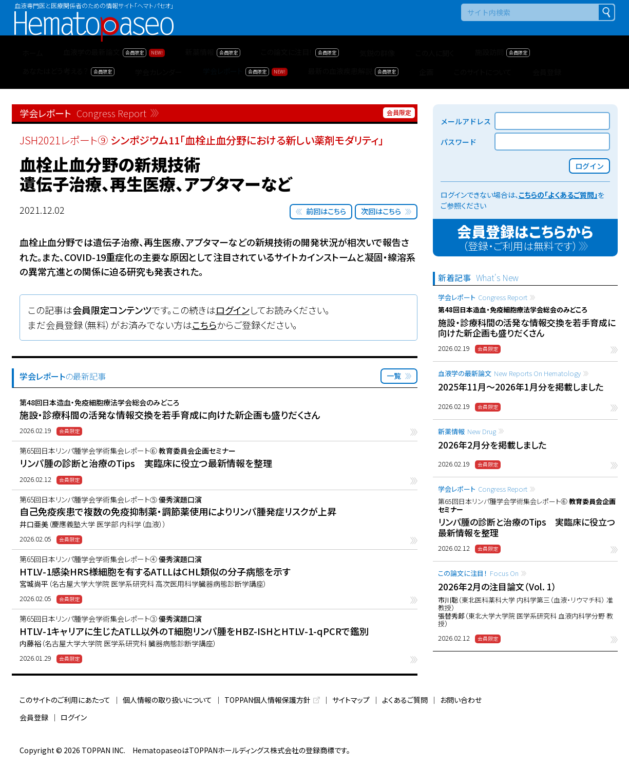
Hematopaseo (94, 15)
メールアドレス (466, 121)
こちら (204, 324)
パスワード (458, 141)
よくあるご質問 (405, 699)
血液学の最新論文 (509, 373)
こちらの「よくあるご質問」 (558, 195)
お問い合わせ (461, 699)
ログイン (233, 309)
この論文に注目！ (478, 573)
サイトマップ (351, 699)
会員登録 (34, 717)
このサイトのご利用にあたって (65, 699)
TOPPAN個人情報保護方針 (267, 699)
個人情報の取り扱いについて (167, 699)
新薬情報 (467, 431)
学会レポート (482, 297)
